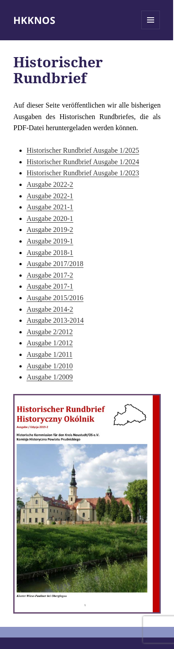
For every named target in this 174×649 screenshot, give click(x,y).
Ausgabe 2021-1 (49, 207)
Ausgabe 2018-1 (49, 252)
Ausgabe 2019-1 (49, 241)
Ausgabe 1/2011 (49, 354)
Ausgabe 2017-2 (49, 275)
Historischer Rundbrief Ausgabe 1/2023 (82, 173)
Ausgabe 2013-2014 (54, 320)
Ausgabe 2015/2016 (54, 297)
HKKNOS (34, 20)
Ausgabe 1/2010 (49, 366)
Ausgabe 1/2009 (49, 377)
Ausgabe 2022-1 (49, 196)
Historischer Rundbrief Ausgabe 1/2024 (82, 162)
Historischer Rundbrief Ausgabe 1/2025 (82, 150)
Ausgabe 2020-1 (49, 218)
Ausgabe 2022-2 (49, 184)
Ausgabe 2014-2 (49, 309)
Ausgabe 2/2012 (49, 332)
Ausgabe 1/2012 (49, 343)
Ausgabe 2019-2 (49, 229)
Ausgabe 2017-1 (49, 286)
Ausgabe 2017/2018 (54, 263)
